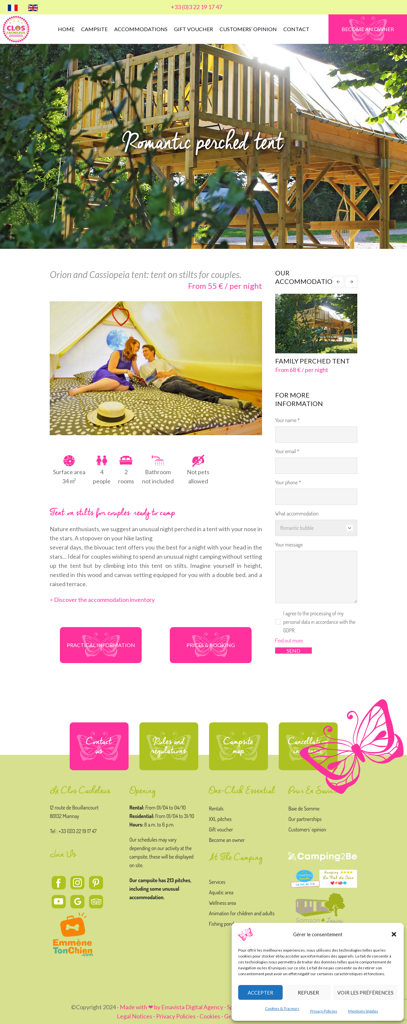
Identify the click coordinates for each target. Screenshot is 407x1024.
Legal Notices (134, 1016)
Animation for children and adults (241, 913)
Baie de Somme (303, 808)
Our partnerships (304, 819)
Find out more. (289, 640)
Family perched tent (312, 361)
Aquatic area (221, 892)
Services (217, 882)
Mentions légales (363, 1011)
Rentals (216, 808)
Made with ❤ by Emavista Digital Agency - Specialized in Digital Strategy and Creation (228, 1007)
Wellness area (222, 903)
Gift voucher (221, 829)
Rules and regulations (168, 746)
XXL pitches (220, 819)
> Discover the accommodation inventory (102, 599)
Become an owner (227, 840)
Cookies (210, 1016)
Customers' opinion (307, 829)
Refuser (308, 993)
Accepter (260, 993)
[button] (394, 934)
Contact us (99, 746)
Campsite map (238, 746)
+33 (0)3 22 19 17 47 (196, 6)
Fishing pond (221, 924)
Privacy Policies (323, 1011)
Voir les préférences (365, 993)
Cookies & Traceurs (282, 1008)
